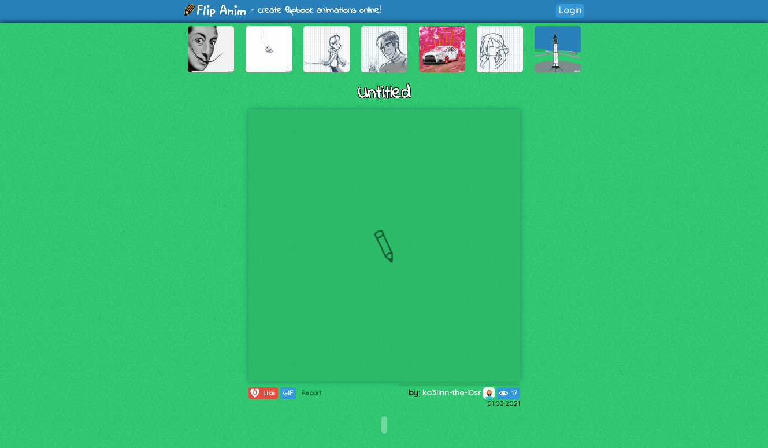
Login (570, 10)
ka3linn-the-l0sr (458, 392)
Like (262, 393)
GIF (288, 393)
